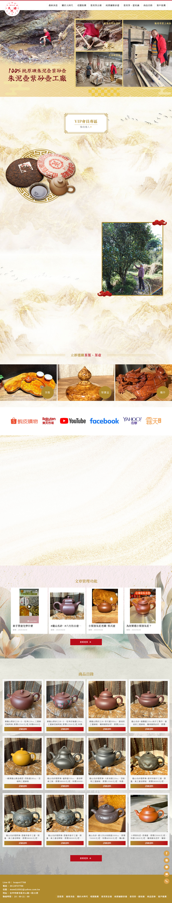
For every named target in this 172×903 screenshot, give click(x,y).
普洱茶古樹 (96, 5)
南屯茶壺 (85, 902)
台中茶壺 (77, 902)
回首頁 (60, 896)
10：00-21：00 (21, 896)
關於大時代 (67, 5)
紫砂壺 (91, 902)
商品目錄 (148, 5)
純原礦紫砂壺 (112, 5)
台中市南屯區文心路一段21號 (24, 892)
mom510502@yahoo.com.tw (25, 889)
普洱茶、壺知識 (131, 5)
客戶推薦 (161, 5)
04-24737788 (16, 885)
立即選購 (86, 355)
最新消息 (53, 5)
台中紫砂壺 (98, 902)
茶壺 (71, 902)
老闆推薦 (81, 5)
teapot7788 (19, 882)
